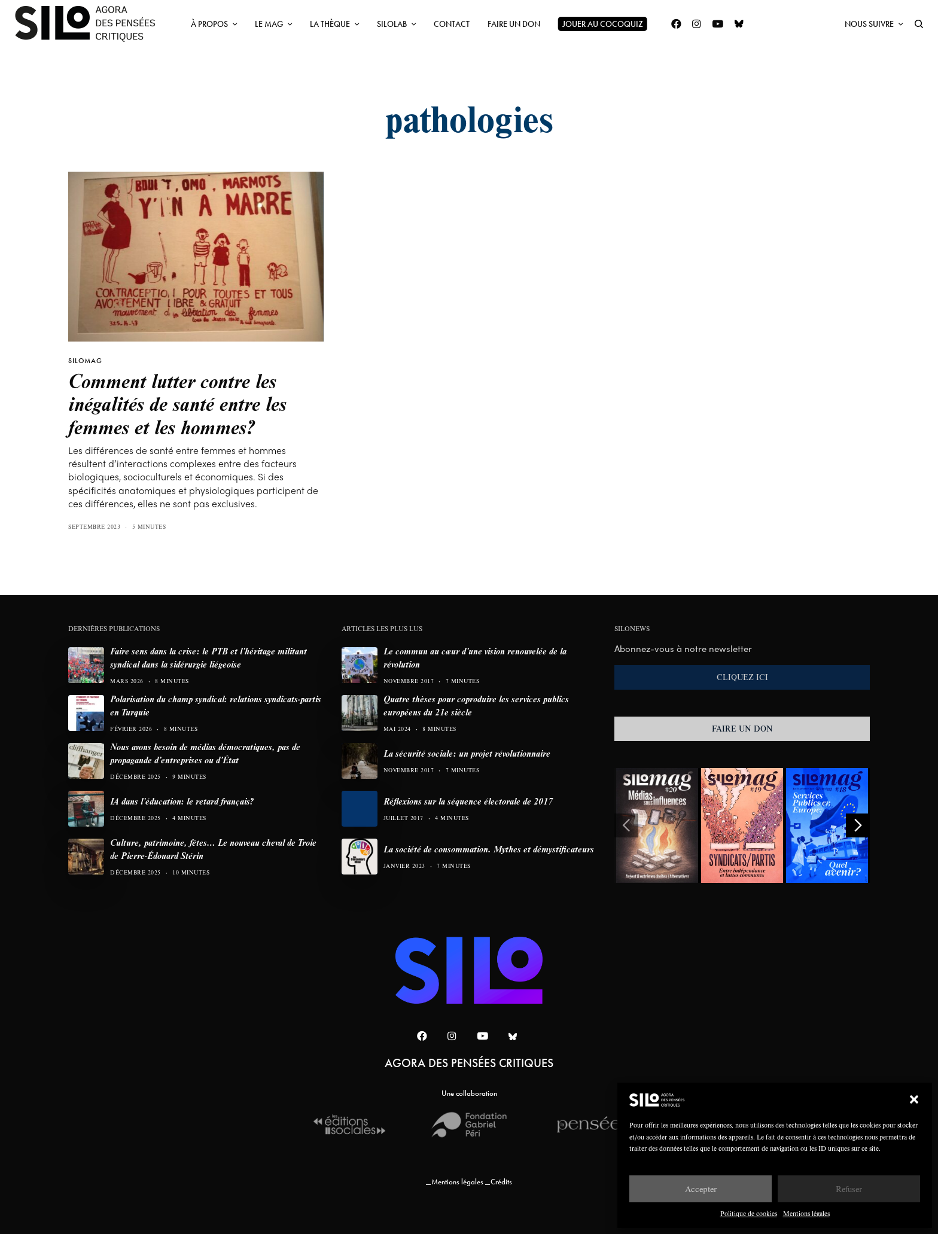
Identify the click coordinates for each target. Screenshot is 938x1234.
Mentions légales (806, 1213)
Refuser (849, 1189)
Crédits (501, 1182)
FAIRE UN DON (742, 728)
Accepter (701, 1189)
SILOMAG (85, 360)
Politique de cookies (748, 1213)
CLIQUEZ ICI (742, 677)
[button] (914, 1099)
